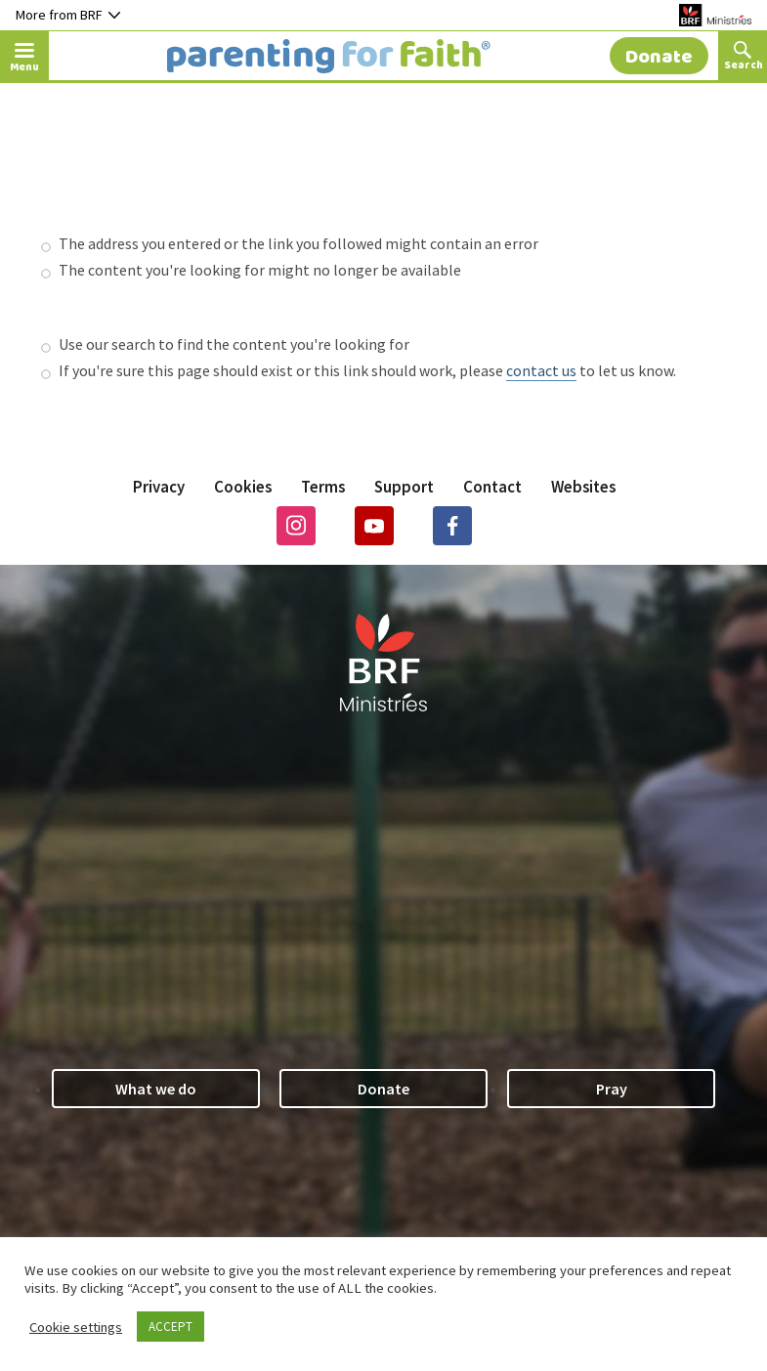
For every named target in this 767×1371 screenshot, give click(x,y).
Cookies (243, 486)
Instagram (296, 525)
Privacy (159, 486)
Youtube (374, 525)
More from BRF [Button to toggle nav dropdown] (68, 14)
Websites (583, 486)
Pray (611, 1088)
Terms (323, 486)
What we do (155, 1088)
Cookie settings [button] (75, 1327)
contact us (541, 370)
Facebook (452, 525)
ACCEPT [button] (170, 1326)
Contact (492, 486)
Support (404, 486)
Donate (383, 1088)
